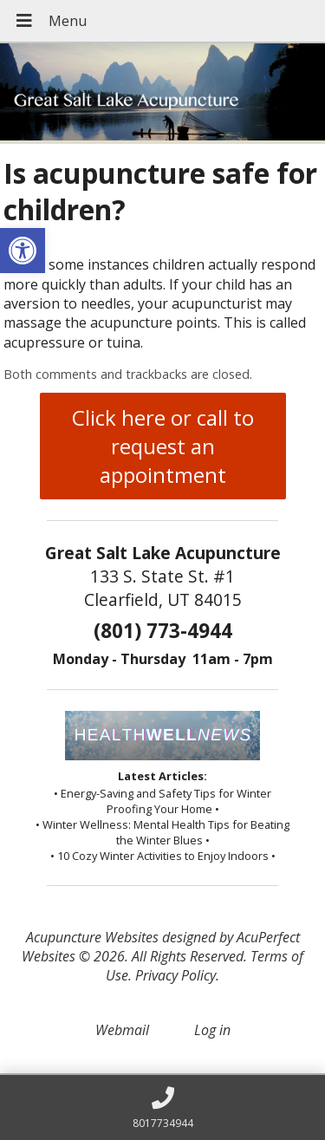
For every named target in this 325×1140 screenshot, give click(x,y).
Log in (212, 1029)
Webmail (122, 1029)
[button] (22, 250)
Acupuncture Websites (92, 937)
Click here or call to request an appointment (163, 446)
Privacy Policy (175, 975)
